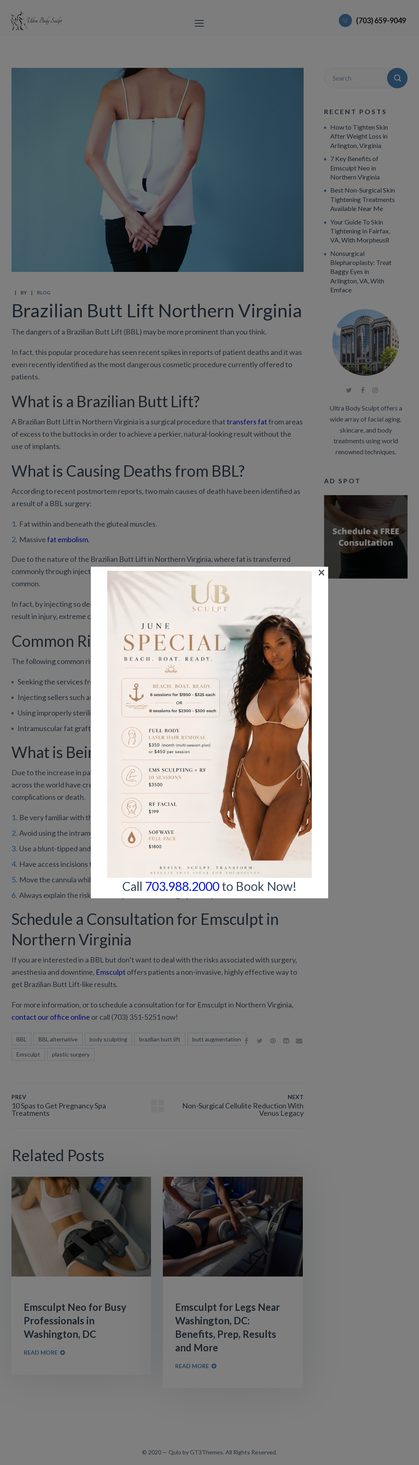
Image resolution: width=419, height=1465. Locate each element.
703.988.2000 (182, 319)
